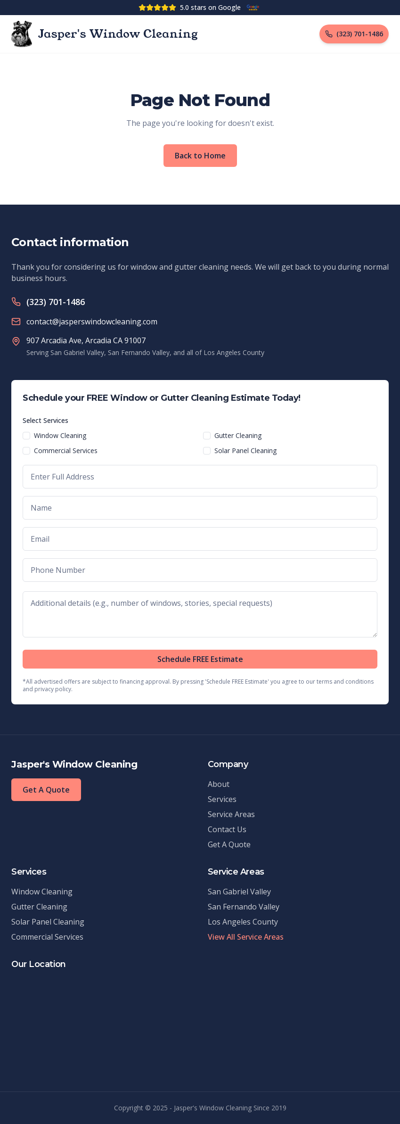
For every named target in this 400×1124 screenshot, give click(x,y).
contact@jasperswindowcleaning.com (91, 321)
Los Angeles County (243, 922)
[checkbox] (26, 435)
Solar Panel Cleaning (245, 450)
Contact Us (227, 829)
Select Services (45, 420)
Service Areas (231, 814)
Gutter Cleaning (237, 435)
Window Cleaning (60, 435)
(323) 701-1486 (55, 301)
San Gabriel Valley (239, 891)
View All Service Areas (246, 937)
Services (222, 799)
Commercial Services (66, 450)
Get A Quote (46, 790)
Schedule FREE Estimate (200, 659)
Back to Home (200, 155)
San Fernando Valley (243, 906)
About (218, 784)
